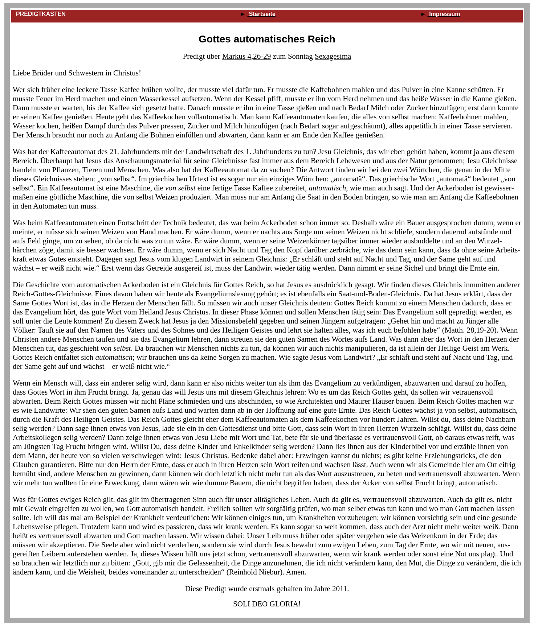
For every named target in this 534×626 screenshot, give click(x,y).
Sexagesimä (333, 56)
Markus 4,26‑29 (246, 56)
